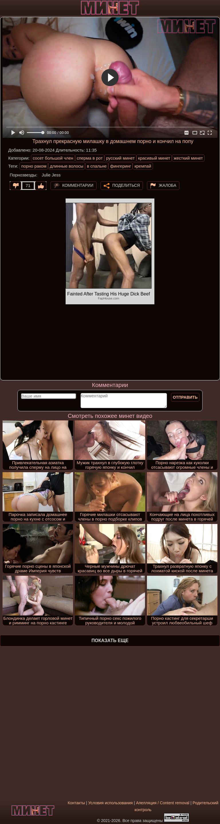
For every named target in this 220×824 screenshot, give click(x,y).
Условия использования (110, 803)
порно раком (33, 166)
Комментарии (77, 185)
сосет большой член (53, 158)
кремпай (142, 166)
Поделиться (126, 185)
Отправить (185, 397)
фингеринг (120, 166)
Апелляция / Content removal (162, 803)
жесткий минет (188, 158)
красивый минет (154, 158)
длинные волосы (66, 166)
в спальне (97, 166)
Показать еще (109, 640)
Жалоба (167, 185)
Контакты (76, 803)
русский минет (120, 158)
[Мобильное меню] (5, 7)
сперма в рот (90, 158)
